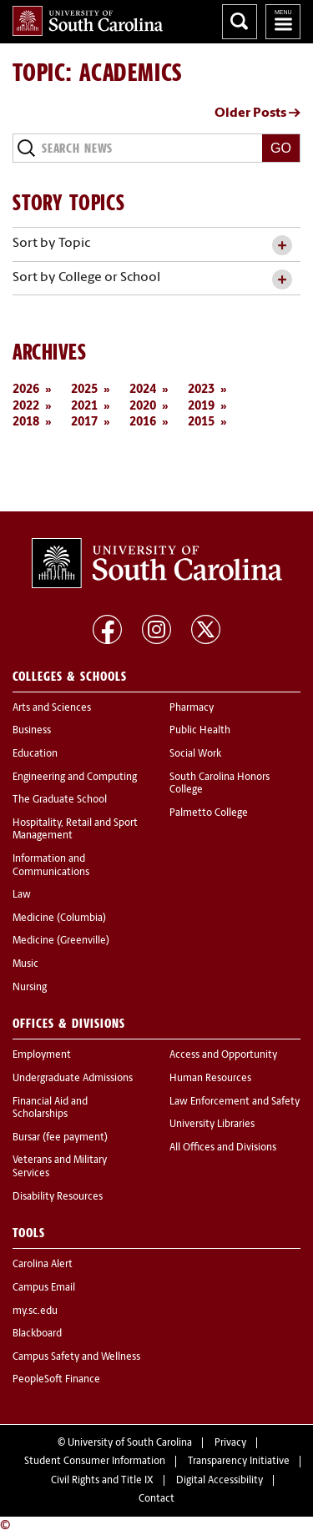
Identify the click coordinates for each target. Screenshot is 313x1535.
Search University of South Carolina (239, 21)
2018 (26, 422)
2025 (84, 390)
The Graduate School (60, 800)
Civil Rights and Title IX (102, 1481)
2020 (142, 406)
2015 (201, 422)
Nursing (30, 988)
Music (25, 964)
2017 (84, 422)
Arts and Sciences (52, 708)
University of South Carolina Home (88, 21)
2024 (142, 390)
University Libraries (212, 1125)
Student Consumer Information (94, 1462)
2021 (84, 406)
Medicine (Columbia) (59, 918)
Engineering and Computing (75, 778)
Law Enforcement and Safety (234, 1102)
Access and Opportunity (223, 1055)
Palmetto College (208, 813)
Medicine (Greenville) (61, 941)
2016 (142, 422)
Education (35, 754)
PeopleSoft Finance (56, 1380)
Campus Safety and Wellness (76, 1357)
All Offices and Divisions (222, 1148)
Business (32, 731)
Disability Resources (58, 1197)
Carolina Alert (43, 1265)
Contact (156, 1499)
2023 (201, 390)
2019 (201, 406)
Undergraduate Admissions (73, 1079)
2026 (26, 390)
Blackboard (37, 1334)
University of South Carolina (130, 1443)
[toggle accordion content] (281, 245)
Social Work (195, 754)
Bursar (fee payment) (60, 1138)
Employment (42, 1055)
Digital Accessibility (219, 1481)
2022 (26, 406)
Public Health (199, 731)
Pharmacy (191, 708)
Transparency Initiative (239, 1462)
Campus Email (44, 1288)
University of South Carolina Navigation (282, 21)
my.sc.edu (35, 1311)
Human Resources (210, 1079)
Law (22, 895)
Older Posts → (257, 113)
